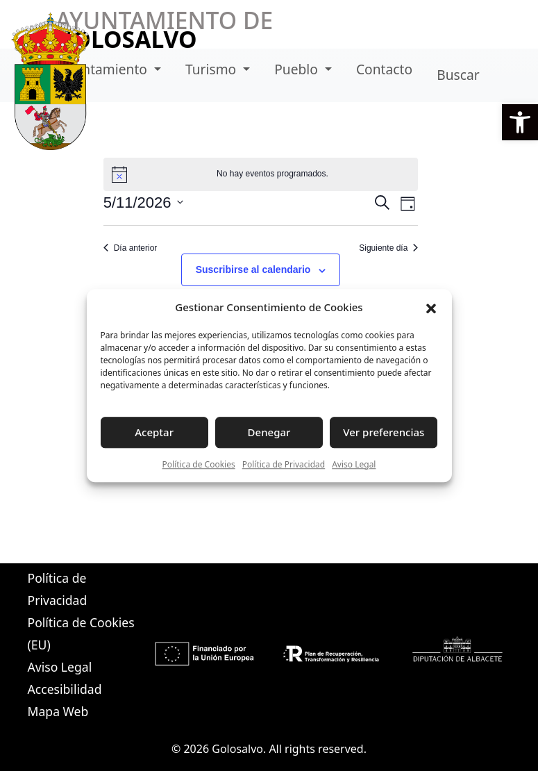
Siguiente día (388, 248)
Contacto (384, 69)
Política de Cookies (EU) (81, 633)
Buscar (458, 74)
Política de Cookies (198, 464)
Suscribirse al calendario (253, 269)
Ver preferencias (383, 432)
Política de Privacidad (284, 464)
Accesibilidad (65, 689)
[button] (520, 122)
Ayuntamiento (104, 69)
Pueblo (297, 69)
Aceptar (154, 432)
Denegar (269, 432)
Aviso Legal (354, 464)
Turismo (212, 69)
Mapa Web (58, 711)
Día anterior (130, 248)
